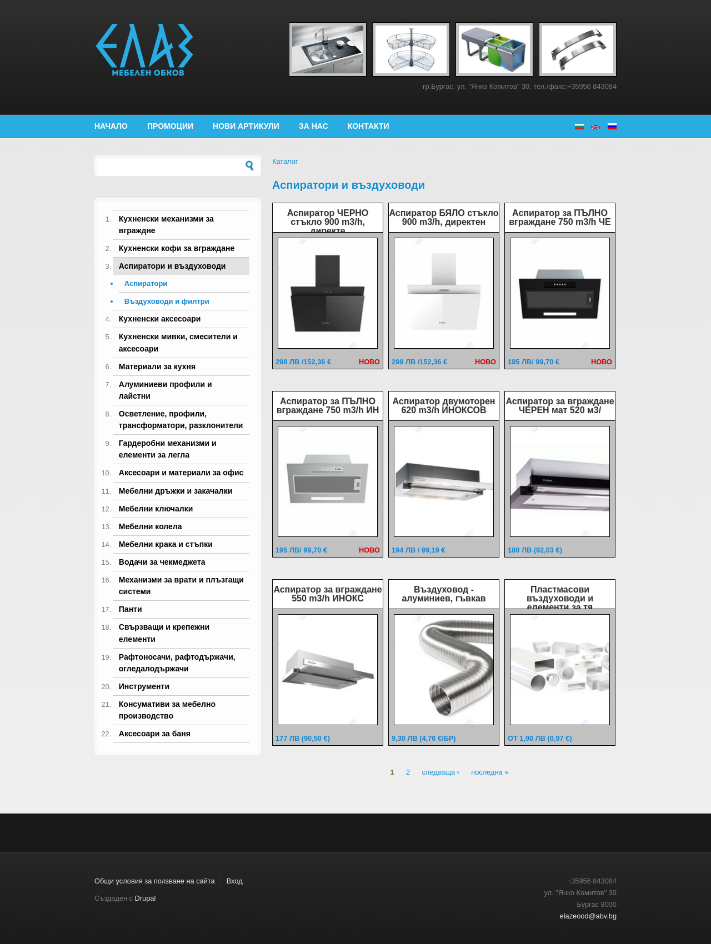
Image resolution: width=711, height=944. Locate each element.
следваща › (440, 773)
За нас (313, 126)
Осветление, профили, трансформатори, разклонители (181, 419)
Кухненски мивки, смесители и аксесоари (178, 342)
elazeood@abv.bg (588, 916)
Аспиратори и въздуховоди (172, 266)
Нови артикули (246, 126)
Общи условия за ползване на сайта (154, 881)
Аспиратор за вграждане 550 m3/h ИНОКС (327, 594)
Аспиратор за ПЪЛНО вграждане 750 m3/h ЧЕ (559, 217)
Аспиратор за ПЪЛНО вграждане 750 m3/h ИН (328, 405)
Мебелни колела (150, 526)
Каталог (285, 161)
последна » (489, 773)
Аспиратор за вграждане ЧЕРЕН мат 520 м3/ (559, 405)
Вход (235, 881)
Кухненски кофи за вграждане (176, 248)
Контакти (368, 126)
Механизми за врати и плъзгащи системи (181, 585)
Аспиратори (146, 283)
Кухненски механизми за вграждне (166, 224)
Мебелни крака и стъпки (166, 544)
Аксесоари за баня (155, 733)
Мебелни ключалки (156, 508)
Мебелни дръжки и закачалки (176, 490)
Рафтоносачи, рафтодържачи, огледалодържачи (177, 662)
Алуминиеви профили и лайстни (165, 390)
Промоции (170, 126)
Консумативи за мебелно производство (167, 710)
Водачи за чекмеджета (162, 562)
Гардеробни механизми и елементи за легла (168, 449)
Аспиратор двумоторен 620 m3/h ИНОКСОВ (443, 405)
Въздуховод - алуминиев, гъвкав (443, 594)
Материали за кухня (157, 366)
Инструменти (144, 686)
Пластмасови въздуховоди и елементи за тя (560, 598)
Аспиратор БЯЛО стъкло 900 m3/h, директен (443, 217)
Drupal (145, 898)
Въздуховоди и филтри (166, 301)
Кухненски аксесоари (160, 318)
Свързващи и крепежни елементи (164, 632)
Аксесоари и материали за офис (181, 472)
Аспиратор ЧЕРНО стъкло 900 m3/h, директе (328, 221)
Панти (130, 609)
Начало (111, 126)
